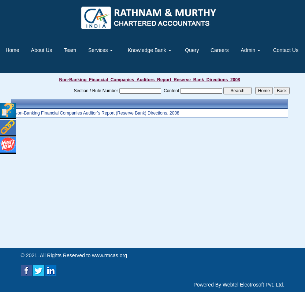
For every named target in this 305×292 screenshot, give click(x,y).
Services (100, 50)
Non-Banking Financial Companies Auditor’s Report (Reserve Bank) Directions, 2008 (96, 113)
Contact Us (285, 50)
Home (12, 50)
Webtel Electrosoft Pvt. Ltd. (253, 285)
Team (70, 50)
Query (192, 50)
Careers (220, 50)
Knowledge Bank (149, 50)
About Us (41, 50)
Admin (251, 50)
